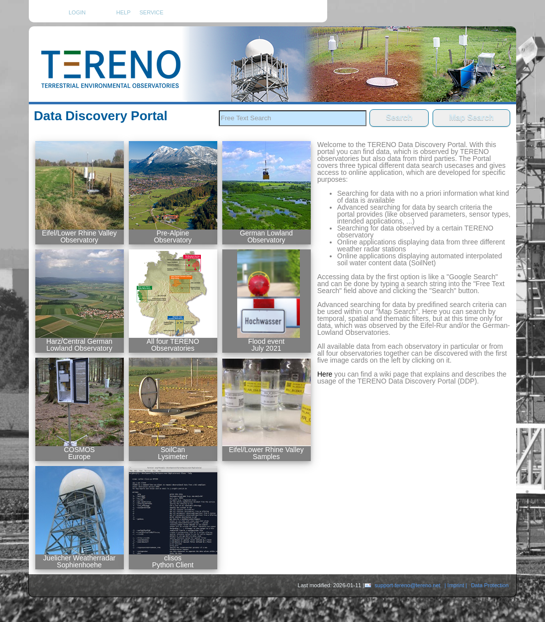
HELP (123, 12)
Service (152, 12)
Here (324, 374)
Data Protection (490, 585)
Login (77, 12)
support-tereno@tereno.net (407, 585)
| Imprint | (456, 585)
